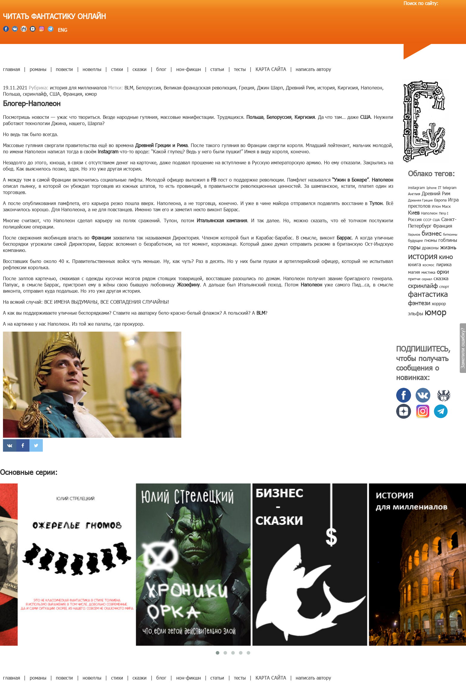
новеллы (92, 69)
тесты (240, 69)
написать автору (313, 69)
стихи (117, 69)
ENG (61, 30)
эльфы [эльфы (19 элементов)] (415, 313)
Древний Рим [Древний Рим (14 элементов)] (436, 193)
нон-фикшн (188, 69)
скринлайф (35, 94)
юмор (91, 94)
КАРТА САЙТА (271, 69)
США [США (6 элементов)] (436, 220)
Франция (72, 94)
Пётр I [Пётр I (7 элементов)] (443, 213)
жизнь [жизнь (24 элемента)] (448, 246)
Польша (11, 94)
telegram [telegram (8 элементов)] (449, 187)
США (55, 94)
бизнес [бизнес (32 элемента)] (432, 233)
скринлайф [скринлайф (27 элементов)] (423, 285)
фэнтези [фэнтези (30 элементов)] (419, 302)
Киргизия (348, 87)
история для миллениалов (78, 87)
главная (11, 69)
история (326, 87)
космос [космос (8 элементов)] (428, 264)
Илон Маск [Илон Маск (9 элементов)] (441, 206)
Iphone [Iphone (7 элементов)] (431, 188)
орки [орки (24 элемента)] (443, 271)
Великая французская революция (200, 87)
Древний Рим (300, 87)
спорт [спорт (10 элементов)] (444, 286)
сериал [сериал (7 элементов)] (427, 279)
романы (38, 69)
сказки (140, 69)
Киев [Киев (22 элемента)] (414, 212)
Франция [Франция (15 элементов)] (442, 226)
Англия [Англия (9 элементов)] (414, 193)
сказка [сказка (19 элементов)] (441, 278)
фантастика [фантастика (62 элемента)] (428, 294)
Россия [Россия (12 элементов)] (415, 219)
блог (161, 69)
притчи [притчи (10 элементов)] (414, 278)
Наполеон (371, 87)
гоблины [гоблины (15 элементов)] (447, 240)
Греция (246, 87)
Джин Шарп (270, 87)
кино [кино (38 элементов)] (446, 256)
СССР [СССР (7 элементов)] (427, 220)
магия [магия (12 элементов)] (414, 272)
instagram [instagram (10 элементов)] (416, 187)
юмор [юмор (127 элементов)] (435, 311)
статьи (217, 69)
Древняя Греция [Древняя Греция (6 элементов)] (420, 200)
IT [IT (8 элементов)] (439, 187)
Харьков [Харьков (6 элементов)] (414, 234)
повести (64, 69)
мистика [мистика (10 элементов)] (428, 272)
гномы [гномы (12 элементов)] (430, 240)
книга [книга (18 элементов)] (414, 264)
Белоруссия (148, 87)
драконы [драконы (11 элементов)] (430, 247)
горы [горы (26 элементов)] (414, 246)
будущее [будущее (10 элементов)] (415, 240)
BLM (129, 87)
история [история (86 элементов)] (422, 255)
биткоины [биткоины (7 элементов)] (450, 234)
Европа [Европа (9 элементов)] (440, 200)
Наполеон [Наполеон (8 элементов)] (429, 213)
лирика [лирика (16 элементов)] (443, 264)
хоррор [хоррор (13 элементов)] (439, 303)
